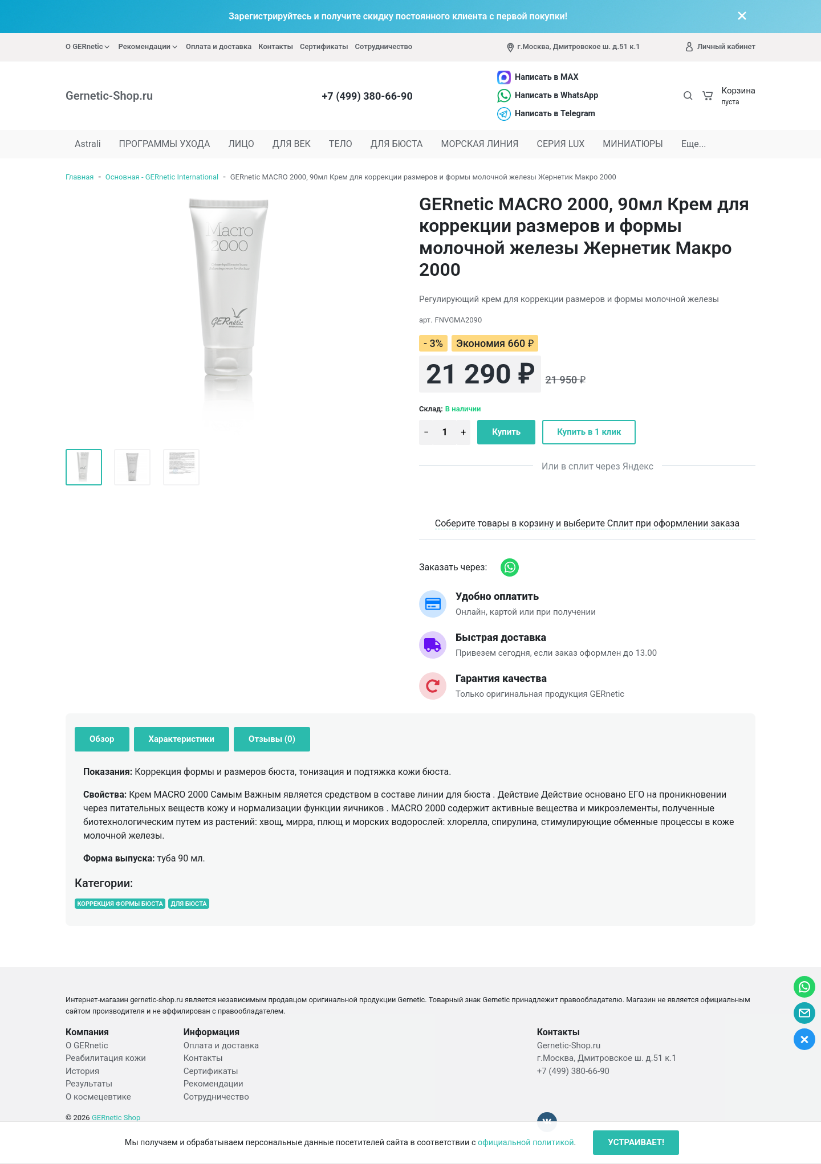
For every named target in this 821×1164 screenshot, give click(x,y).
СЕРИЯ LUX (561, 143)
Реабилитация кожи (106, 1058)
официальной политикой (526, 1142)
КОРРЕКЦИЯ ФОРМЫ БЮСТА (120, 904)
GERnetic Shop (116, 1117)
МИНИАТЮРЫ (633, 143)
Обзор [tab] (102, 739)
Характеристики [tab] (182, 739)
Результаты (89, 1084)
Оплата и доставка (218, 46)
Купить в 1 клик (589, 432)
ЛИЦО (241, 143)
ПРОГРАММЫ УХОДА (164, 143)
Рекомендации (148, 46)
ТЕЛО (340, 143)
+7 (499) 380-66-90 (367, 96)
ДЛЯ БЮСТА (397, 143)
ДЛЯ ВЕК (292, 143)
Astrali (88, 143)
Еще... (693, 143)
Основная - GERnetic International (161, 177)
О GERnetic (88, 46)
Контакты (275, 46)
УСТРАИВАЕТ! (636, 1142)
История (82, 1071)
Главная (80, 177)
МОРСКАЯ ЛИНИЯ (479, 143)
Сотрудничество (384, 46)
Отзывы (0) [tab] (272, 739)
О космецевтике (98, 1097)
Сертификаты (324, 46)
